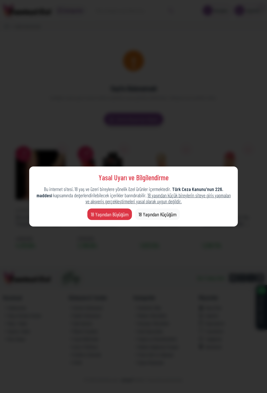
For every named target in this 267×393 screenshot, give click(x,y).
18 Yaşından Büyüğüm (110, 214)
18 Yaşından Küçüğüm (157, 214)
